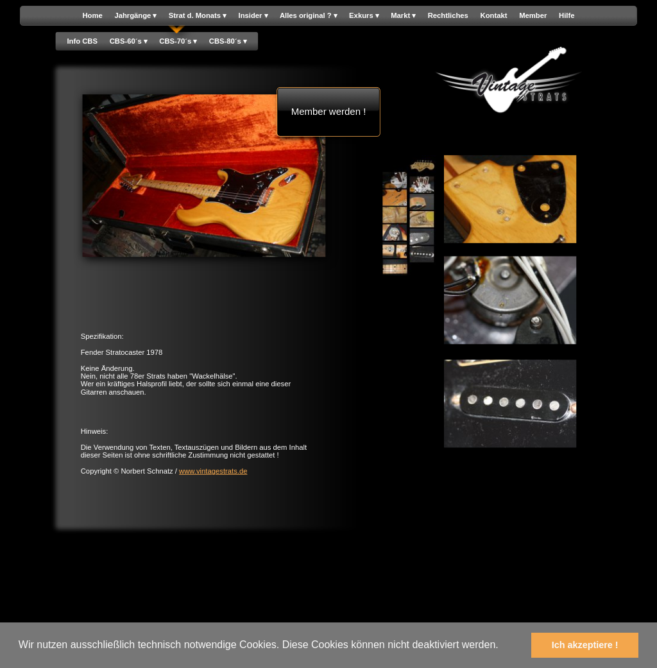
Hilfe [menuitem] (566, 16)
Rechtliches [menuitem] (448, 16)
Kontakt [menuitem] (494, 16)
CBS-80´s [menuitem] (228, 41)
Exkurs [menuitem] (364, 16)
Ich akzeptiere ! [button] (585, 645)
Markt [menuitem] (403, 16)
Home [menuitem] (92, 16)
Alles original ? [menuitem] (308, 16)
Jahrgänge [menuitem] (135, 16)
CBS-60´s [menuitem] (129, 41)
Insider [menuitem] (253, 16)
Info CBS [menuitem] (82, 41)
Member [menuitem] (533, 16)
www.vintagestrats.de (213, 471)
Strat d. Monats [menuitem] (197, 16)
